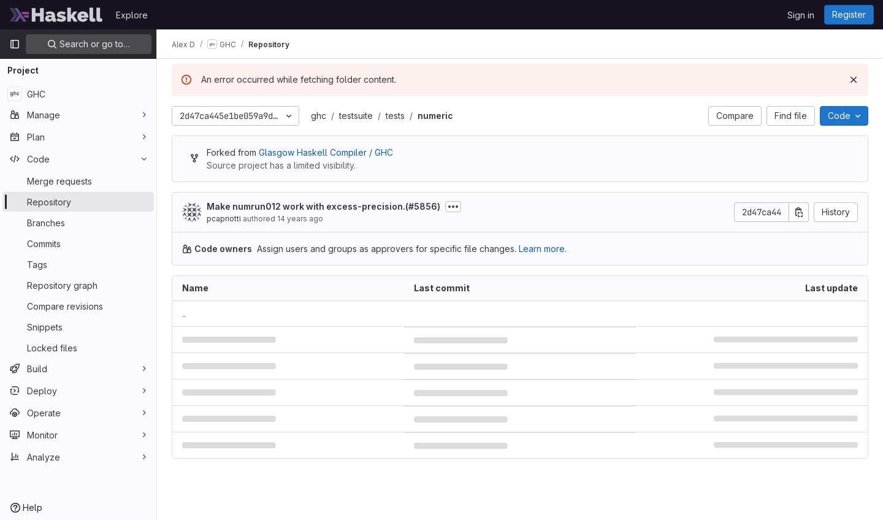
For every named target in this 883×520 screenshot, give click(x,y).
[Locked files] (78, 348)
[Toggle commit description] (453, 206)
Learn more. (543, 248)
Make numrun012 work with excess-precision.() (323, 206)
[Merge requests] (78, 181)
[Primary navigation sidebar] (15, 44)
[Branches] (78, 222)
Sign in (800, 15)
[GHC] (78, 94)
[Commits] (78, 243)
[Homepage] (56, 15)
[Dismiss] (853, 79)
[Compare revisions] (78, 306)
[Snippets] (78, 327)
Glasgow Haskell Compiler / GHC (326, 152)
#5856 (422, 206)
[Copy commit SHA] (799, 212)
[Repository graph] (78, 285)
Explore (132, 15)
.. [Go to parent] (184, 313)
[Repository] (78, 202)
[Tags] (78, 264)
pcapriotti (224, 218)
